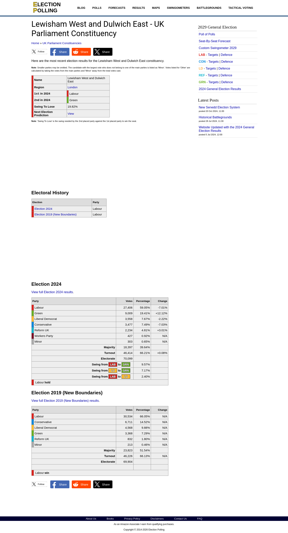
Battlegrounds (209, 7)
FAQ (199, 518)
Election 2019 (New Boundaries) (56, 214)
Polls (96, 7)
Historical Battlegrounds (215, 117)
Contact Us (180, 518)
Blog (81, 7)
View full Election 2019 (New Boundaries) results (65, 400)
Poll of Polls (207, 34)
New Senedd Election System (219, 107)
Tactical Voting (240, 7)
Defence (226, 54)
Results (138, 7)
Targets (213, 54)
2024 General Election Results (220, 89)
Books (110, 518)
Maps (156, 7)
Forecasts (117, 7)
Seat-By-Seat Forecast (215, 41)
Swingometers (178, 7)
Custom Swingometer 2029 (218, 48)
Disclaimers (157, 518)
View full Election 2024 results (52, 292)
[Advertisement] (111, 158)
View (71, 113)
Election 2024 (43, 208)
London (72, 87)
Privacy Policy (132, 518)
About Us (91, 518)
